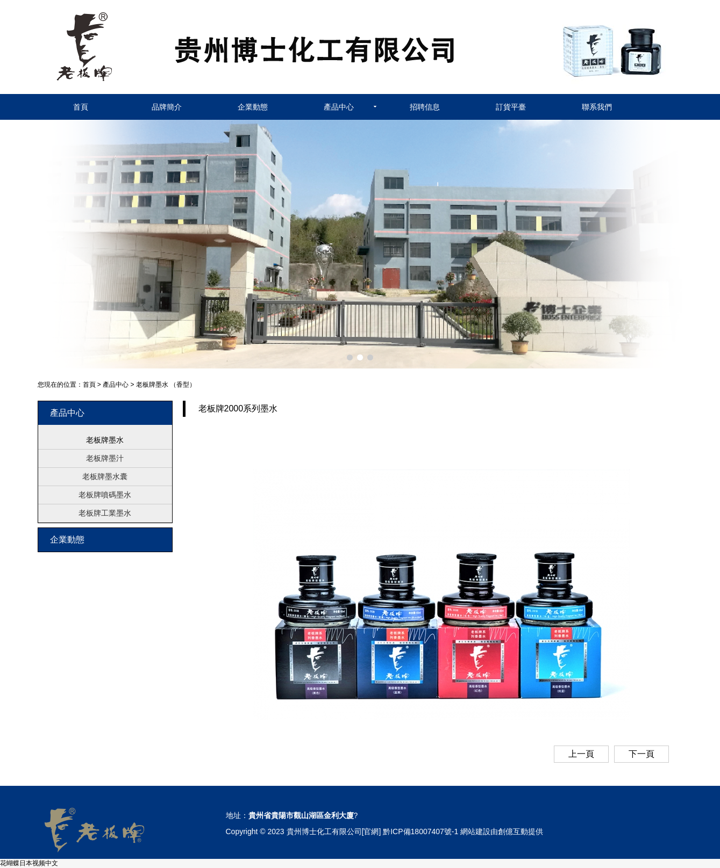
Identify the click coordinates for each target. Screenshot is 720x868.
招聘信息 (425, 107)
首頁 (80, 107)
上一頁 (581, 753)
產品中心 (339, 107)
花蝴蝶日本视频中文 (29, 863)
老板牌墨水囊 (104, 476)
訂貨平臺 (511, 107)
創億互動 (513, 831)
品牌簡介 (167, 107)
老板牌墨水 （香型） (166, 384)
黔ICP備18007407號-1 (420, 831)
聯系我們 (597, 107)
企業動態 (253, 107)
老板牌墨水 (105, 440)
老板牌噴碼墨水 (105, 494)
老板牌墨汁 (105, 458)
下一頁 (641, 753)
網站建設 (475, 831)
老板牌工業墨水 (105, 513)
